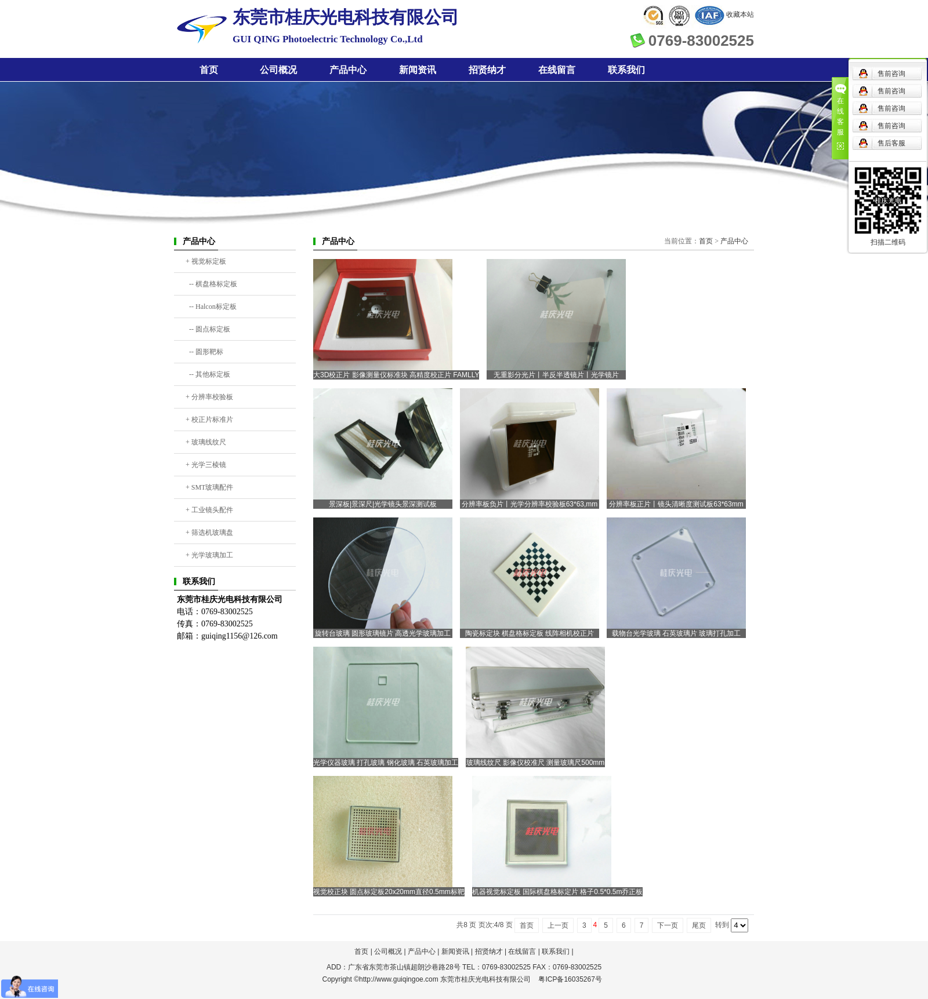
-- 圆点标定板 (208, 329)
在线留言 (556, 70)
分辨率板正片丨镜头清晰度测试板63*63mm (676, 504)
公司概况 (278, 70)
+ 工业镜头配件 (209, 510)
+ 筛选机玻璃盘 (209, 532)
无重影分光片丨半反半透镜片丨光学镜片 (556, 375)
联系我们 (626, 70)
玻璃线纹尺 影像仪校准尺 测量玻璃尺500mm (535, 763)
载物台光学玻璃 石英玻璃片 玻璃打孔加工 (676, 633)
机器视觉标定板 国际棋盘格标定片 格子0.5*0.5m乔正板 (557, 892)
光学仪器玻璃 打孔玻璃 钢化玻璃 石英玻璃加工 (385, 763)
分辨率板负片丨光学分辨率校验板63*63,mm (530, 504)
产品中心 (348, 70)
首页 (209, 70)
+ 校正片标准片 (209, 419)
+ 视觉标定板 (206, 261)
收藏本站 (740, 14)
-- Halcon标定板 (211, 306)
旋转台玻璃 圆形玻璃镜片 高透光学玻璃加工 (383, 633)
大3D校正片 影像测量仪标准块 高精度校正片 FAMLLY (396, 375)
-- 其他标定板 (208, 374)
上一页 (558, 925)
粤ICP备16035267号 (569, 979)
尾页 (699, 925)
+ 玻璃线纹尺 (206, 442)
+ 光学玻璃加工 (209, 555)
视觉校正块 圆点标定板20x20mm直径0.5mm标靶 (389, 892)
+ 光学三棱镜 (206, 465)
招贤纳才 (487, 70)
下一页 (667, 925)
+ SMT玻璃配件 (209, 487)
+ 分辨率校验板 (209, 397)
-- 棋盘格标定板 (211, 284)
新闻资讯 (417, 70)
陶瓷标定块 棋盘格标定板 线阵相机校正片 (529, 633)
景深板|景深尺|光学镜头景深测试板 (383, 504)
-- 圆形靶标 (204, 352)
